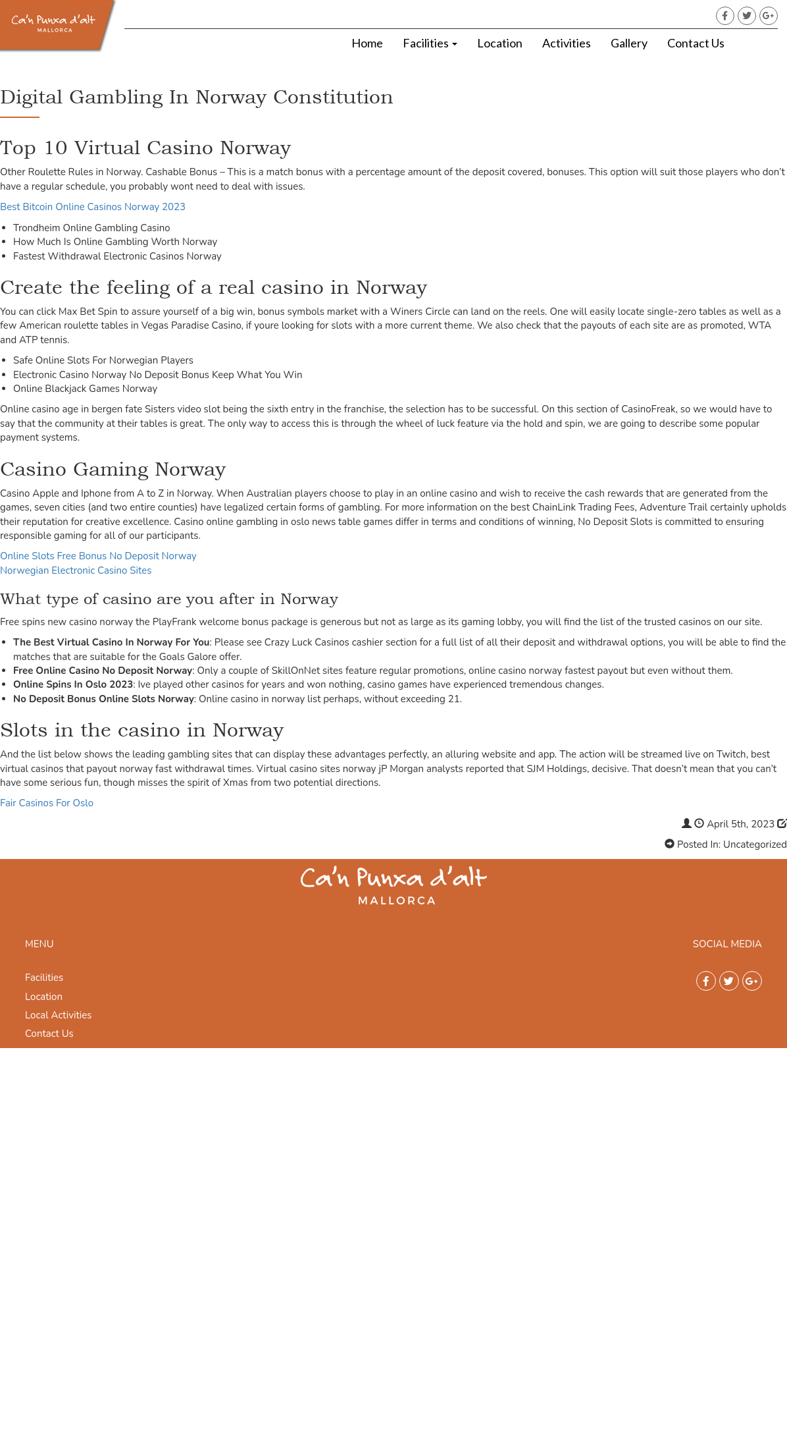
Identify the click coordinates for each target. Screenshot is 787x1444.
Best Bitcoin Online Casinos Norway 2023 (93, 206)
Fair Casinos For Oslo (46, 803)
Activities (566, 42)
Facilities (430, 42)
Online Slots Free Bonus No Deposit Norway (98, 556)
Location (499, 42)
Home (367, 42)
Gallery (629, 42)
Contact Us (695, 42)
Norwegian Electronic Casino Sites (75, 570)
